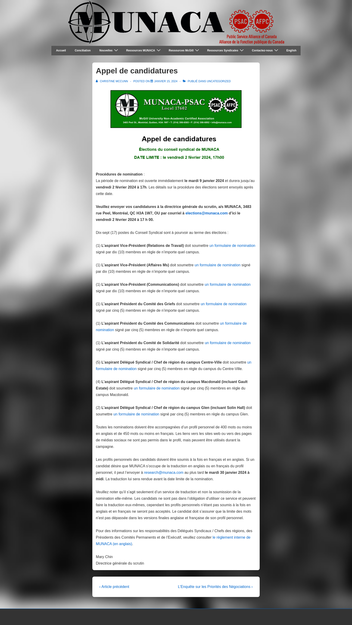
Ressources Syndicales (226, 50)
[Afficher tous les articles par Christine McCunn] (112, 81)
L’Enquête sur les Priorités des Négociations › (215, 587)
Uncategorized (219, 81)
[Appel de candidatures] (166, 81)
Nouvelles (109, 50)
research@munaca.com (163, 472)
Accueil (61, 50)
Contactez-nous (265, 50)
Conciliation (83, 50)
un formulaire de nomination (232, 246)
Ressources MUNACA (144, 50)
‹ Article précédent (114, 587)
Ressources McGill (184, 50)
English (291, 50)
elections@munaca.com (206, 213)
